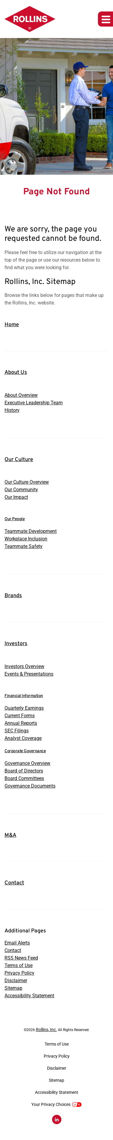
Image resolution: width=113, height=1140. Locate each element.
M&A (10, 835)
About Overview (21, 395)
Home (12, 324)
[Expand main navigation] (105, 19)
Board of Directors (24, 771)
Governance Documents (30, 786)
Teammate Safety (23, 546)
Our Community (21, 489)
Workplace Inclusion (26, 539)
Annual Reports (21, 723)
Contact (14, 883)
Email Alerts (17, 943)
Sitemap (13, 988)
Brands (13, 595)
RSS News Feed (21, 958)
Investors (16, 643)
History (12, 410)
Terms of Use (19, 965)
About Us (16, 372)
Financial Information (24, 696)
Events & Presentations (29, 674)
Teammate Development (31, 531)
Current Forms (20, 715)
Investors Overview (24, 666)
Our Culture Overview (27, 482)
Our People (15, 519)
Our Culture (19, 459)
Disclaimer (16, 980)
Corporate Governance (25, 751)
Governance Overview (27, 763)
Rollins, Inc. (46, 1029)
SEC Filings (17, 731)
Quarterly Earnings (24, 708)
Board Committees (24, 778)
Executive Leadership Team (34, 403)
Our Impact (16, 497)
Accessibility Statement (29, 995)
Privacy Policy (19, 973)
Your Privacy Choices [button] (56, 1104)
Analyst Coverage (23, 738)
